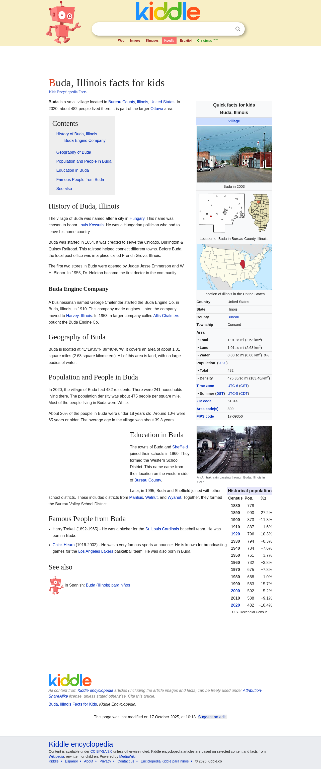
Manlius (136, 497)
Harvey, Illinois (79, 316)
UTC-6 (232, 386)
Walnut (151, 497)
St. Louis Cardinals (162, 529)
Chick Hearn (64, 545)
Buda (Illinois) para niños (108, 585)
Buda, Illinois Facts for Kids (73, 704)
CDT (244, 394)
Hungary (136, 218)
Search (238, 29)
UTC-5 (232, 394)
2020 (222, 363)
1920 (235, 534)
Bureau (233, 317)
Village (234, 121)
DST (220, 394)
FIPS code (205, 416)
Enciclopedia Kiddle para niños (165, 761)
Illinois (142, 102)
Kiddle (54, 761)
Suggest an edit (212, 717)
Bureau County (121, 102)
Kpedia (169, 40)
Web (121, 40)
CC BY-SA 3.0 (101, 751)
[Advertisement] (160, 60)
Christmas (207, 40)
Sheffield (180, 447)
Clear (227, 29)
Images (135, 40)
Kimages (152, 40)
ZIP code (204, 401)
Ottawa (156, 109)
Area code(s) (207, 409)
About (88, 761)
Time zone (205, 386)
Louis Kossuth (91, 225)
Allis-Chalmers (166, 316)
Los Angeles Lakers (95, 551)
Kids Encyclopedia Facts (68, 92)
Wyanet (174, 497)
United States (162, 102)
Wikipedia (56, 756)
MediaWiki (127, 756)
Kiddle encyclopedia (95, 690)
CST (244, 386)
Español (186, 40)
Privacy (105, 761)
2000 (235, 591)
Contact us (126, 761)
